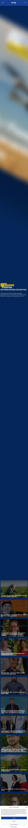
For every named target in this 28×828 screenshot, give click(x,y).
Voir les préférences (14, 824)
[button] (26, 807)
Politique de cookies (13, 826)
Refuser (14, 821)
